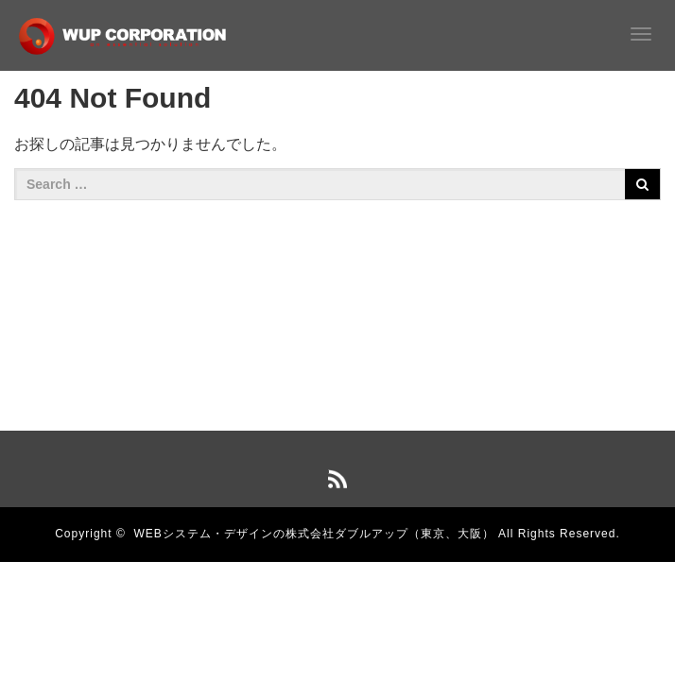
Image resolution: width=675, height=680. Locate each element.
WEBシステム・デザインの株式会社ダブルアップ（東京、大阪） (313, 533)
